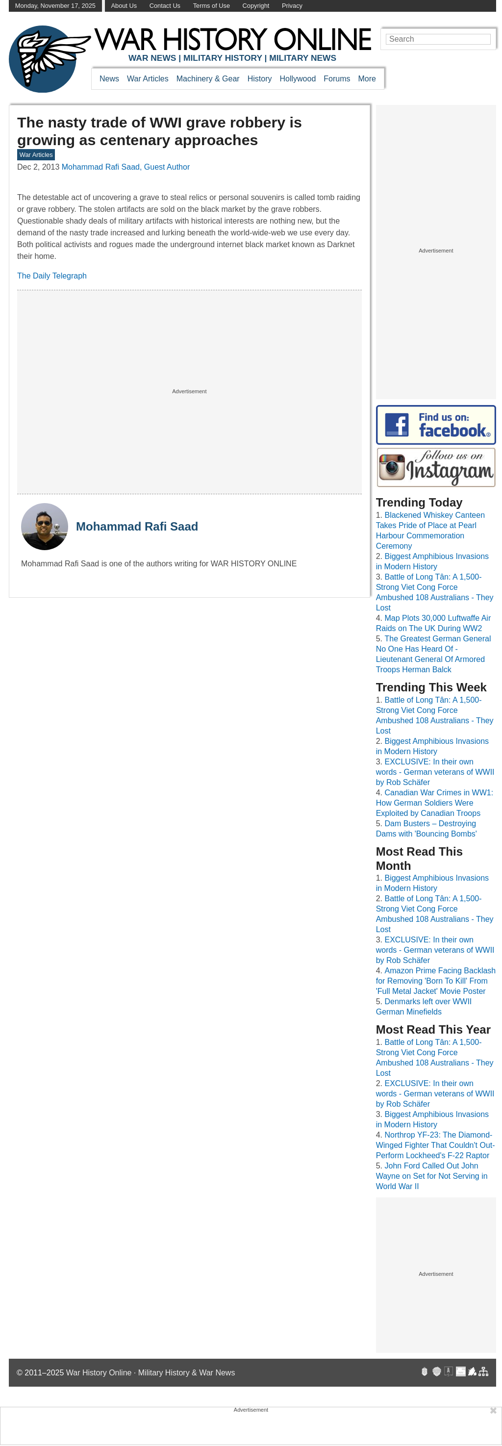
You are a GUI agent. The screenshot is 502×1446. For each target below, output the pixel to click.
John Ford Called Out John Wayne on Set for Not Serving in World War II (432, 1176)
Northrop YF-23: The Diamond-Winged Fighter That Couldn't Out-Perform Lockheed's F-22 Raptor (435, 1145)
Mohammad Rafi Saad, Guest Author (126, 167)
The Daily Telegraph (52, 276)
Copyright (256, 5)
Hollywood (297, 79)
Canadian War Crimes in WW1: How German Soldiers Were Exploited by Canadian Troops (434, 802)
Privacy (292, 5)
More (367, 79)
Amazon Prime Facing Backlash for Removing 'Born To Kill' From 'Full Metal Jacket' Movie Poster (436, 980)
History (260, 79)
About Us (124, 5)
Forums (337, 79)
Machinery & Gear (208, 79)
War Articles (148, 79)
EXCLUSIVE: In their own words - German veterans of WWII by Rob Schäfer (435, 772)
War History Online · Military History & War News (150, 1373)
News (109, 79)
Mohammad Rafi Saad (137, 526)
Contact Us (165, 5)
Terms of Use (211, 5)
